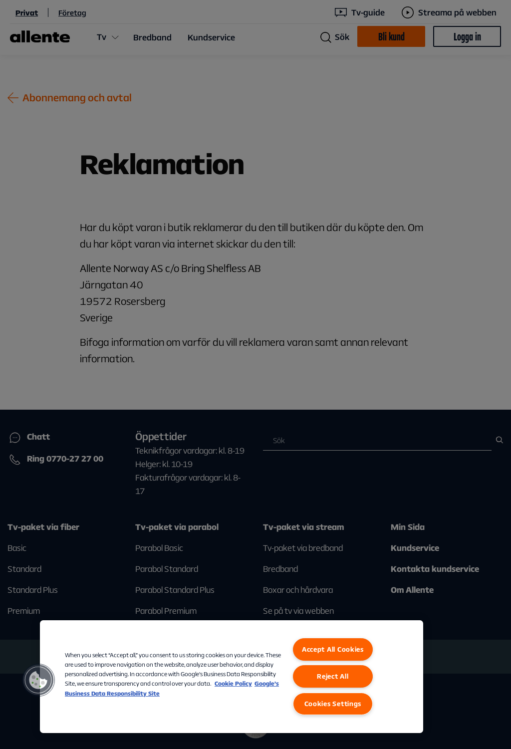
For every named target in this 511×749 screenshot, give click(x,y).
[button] (38, 680)
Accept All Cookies (333, 649)
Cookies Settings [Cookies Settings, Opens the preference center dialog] (333, 704)
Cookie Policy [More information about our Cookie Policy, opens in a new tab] (233, 683)
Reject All (332, 676)
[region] (231, 676)
